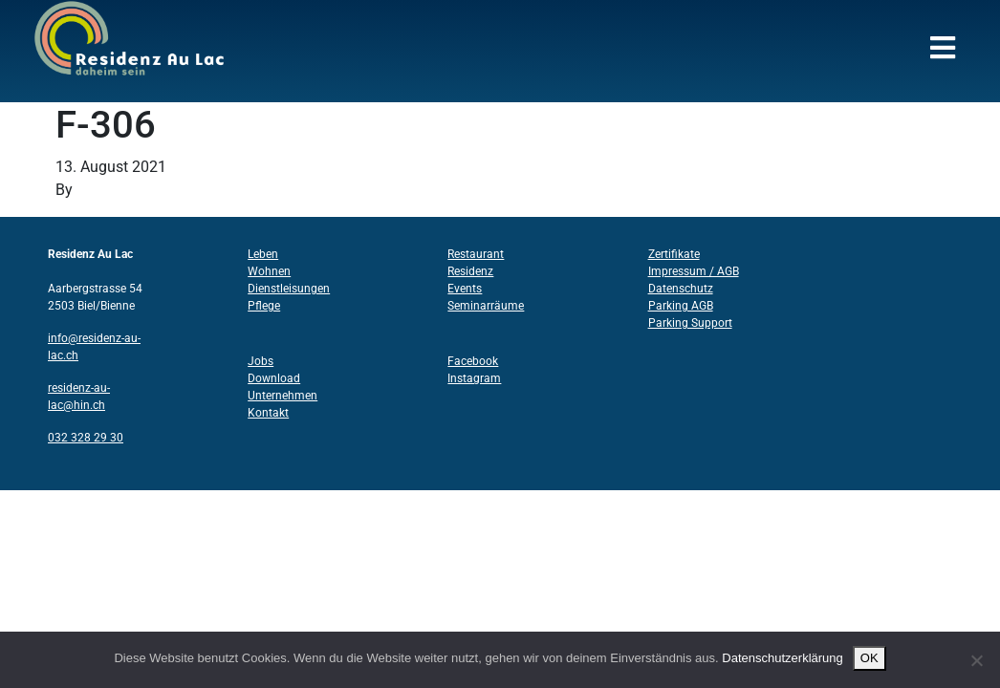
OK (869, 658)
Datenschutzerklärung (782, 658)
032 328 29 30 (85, 437)
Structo (100, 190)
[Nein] (976, 660)
